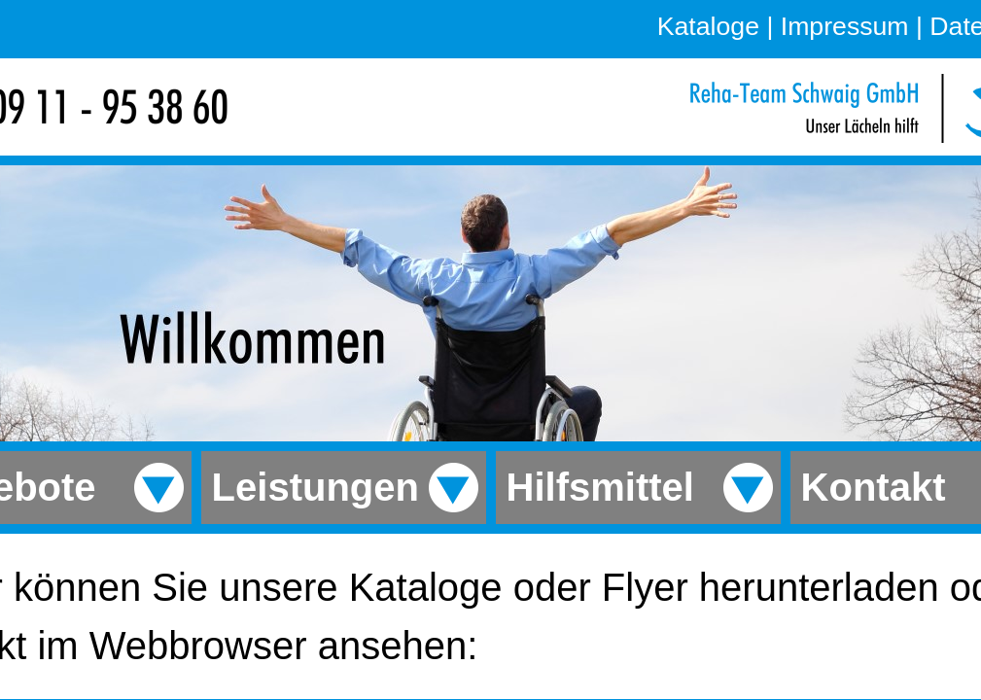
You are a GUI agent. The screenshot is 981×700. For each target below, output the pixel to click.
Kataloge (708, 26)
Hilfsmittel (595, 487)
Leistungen (310, 487)
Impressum (845, 26)
